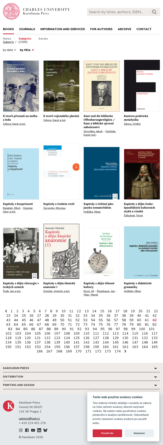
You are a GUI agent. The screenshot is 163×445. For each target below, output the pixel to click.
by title (27, 50)
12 (79, 311)
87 (41, 329)
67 (39, 324)
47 (39, 320)
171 (88, 351)
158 (86, 347)
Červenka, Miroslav (54, 208)
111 (96, 333)
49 (54, 320)
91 (72, 329)
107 (57, 333)
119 (18, 338)
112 (106, 333)
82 (155, 324)
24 (16, 315)
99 (133, 329)
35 (101, 315)
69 (54, 324)
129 (116, 338)
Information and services (62, 29)
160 (106, 347)
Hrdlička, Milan (92, 212)
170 (79, 351)
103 (18, 333)
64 (16, 324)
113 (116, 333)
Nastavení (139, 433)
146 (125, 342)
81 (147, 324)
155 (57, 347)
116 (145, 333)
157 (76, 347)
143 (96, 342)
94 (95, 329)
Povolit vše (107, 433)
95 (102, 329)
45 (24, 320)
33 (85, 315)
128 (106, 338)
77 (116, 324)
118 (8, 338)
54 (93, 320)
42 (155, 315)
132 (145, 338)
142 (86, 342)
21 (148, 311)
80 (139, 324)
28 (47, 315)
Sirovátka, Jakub (93, 131)
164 (145, 347)
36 (108, 315)
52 (78, 320)
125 (76, 338)
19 (133, 311)
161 (116, 347)
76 (108, 324)
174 (118, 351)
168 (59, 351)
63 (8, 324)
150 (8, 347)
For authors (101, 29)
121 (38, 338)
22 (156, 311)
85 (25, 329)
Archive (124, 29)
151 (18, 347)
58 (124, 320)
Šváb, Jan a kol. (12, 291)
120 (28, 338)
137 (38, 342)
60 (139, 320)
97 (118, 329)
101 (152, 329)
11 (71, 311)
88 (49, 329)
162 (125, 347)
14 (94, 311)
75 (101, 324)
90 (64, 329)
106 (47, 333)
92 (79, 329)
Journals (27, 29)
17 (117, 311)
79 (132, 324)
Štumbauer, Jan (106, 291)
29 (54, 315)
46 (31, 320)
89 (56, 329)
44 (16, 320)
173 (108, 351)
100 (142, 329)
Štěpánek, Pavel (133, 215)
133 (154, 338)
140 (67, 342)
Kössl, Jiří (89, 291)
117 (154, 333)
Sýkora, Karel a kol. (14, 124)
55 (101, 320)
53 (85, 320)
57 (116, 320)
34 (93, 315)
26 (31, 315)
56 (108, 320)
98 (126, 329)
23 (8, 315)
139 (57, 342)
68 (47, 324)
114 (125, 333)
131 (135, 338)
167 (49, 351)
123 (57, 338)
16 (110, 311)
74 (93, 324)
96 (110, 329)
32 (78, 315)
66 (31, 324)
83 (10, 329)
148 (145, 342)
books (8, 29)
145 (116, 342)
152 (28, 347)
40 (139, 315)
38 (124, 315)
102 (8, 333)
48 (47, 320)
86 (33, 329)
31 (70, 315)
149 (154, 342)
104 (28, 333)
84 (18, 329)
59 (132, 320)
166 (40, 351)
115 (135, 333)
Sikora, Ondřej (132, 124)
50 (62, 320)
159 (96, 347)
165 (154, 347)
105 (38, 333)
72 (78, 324)
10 (64, 311)
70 (62, 324)
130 (125, 338)
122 (47, 338)
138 (47, 342)
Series (43, 39)
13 (87, 311)
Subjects (25, 39)
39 (132, 315)
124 (67, 338)
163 (135, 347)
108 (67, 333)
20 (140, 311)
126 (86, 338)
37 (116, 315)
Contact (144, 29)
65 (24, 324)
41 (147, 315)
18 (125, 311)
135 (18, 342)
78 (124, 324)
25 (24, 315)
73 (85, 324)
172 (98, 351)
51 (70, 320)
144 (106, 342)
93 (87, 329)
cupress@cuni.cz (29, 419)
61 (147, 320)
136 (28, 342)
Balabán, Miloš (11, 208)
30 (62, 315)
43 (8, 320)
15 (102, 311)
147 (135, 342)
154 (47, 347)
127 (96, 338)
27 (39, 315)
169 (69, 351)
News (7, 39)
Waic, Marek (91, 294)
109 (76, 333)
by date (9, 50)
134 (8, 342)
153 (38, 347)
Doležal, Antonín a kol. (56, 291)
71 (70, 324)
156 (67, 347)
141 (76, 342)
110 (86, 333)
